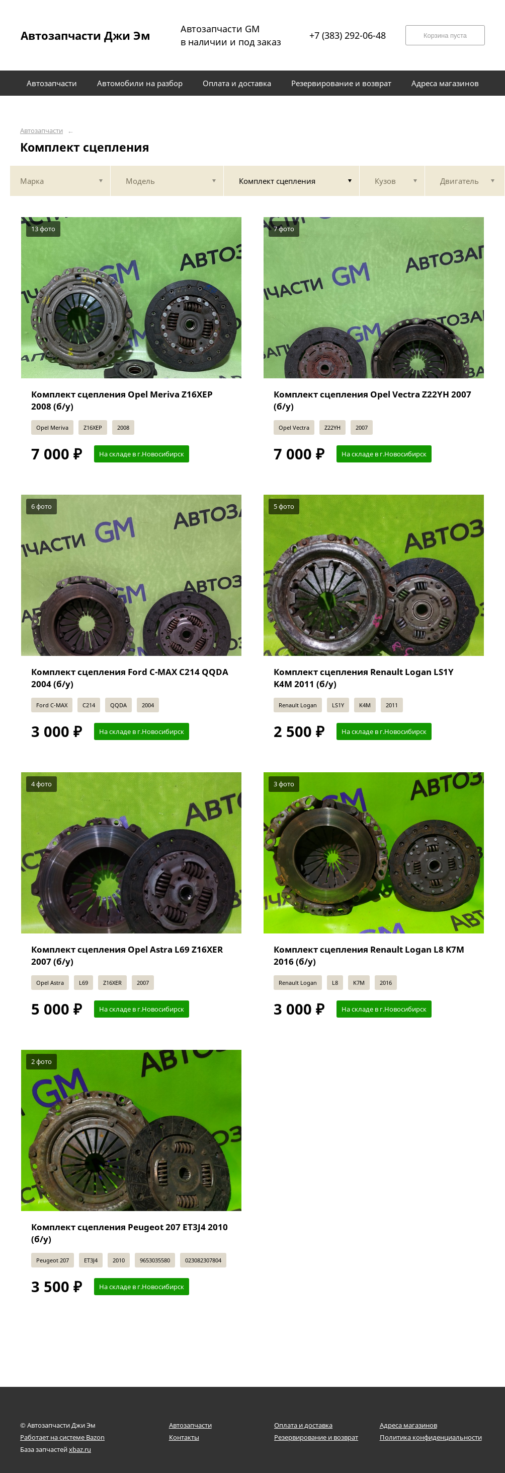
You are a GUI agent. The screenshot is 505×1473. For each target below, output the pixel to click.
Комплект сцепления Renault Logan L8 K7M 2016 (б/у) (369, 955)
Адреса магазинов (408, 1425)
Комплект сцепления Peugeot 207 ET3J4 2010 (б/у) (129, 1233)
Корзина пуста (445, 35)
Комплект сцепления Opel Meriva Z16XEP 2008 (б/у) (122, 400)
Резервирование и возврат (316, 1437)
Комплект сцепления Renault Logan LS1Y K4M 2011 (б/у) (364, 678)
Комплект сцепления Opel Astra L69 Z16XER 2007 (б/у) (127, 955)
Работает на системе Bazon (62, 1437)
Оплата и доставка (303, 1425)
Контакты (184, 1437)
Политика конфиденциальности (431, 1437)
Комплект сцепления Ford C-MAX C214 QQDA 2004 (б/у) (129, 678)
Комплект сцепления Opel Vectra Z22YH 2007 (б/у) (372, 400)
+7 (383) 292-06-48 (347, 35)
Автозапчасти (41, 130)
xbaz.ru (80, 1449)
